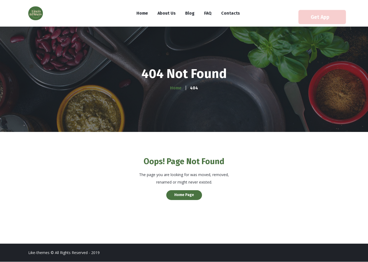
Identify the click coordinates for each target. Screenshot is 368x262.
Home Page (184, 195)
